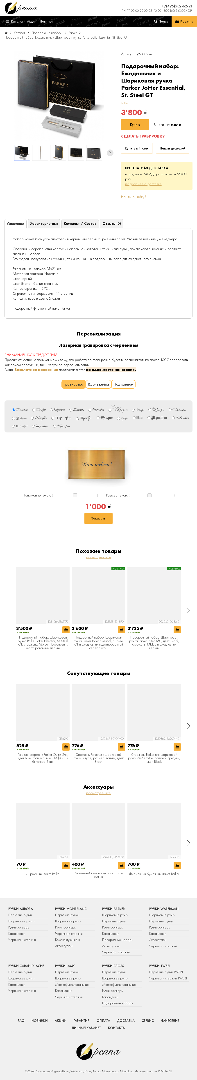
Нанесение (170, 1020)
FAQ (21, 1020)
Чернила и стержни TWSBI (168, 978)
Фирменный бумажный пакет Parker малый (98, 875)
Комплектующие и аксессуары (67, 943)
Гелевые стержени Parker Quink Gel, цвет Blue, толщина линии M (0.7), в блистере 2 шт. (43, 758)
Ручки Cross (113, 966)
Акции (60, 1020)
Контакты (116, 1028)
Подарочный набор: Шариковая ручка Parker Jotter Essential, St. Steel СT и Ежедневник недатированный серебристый (98, 643)
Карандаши (16, 933)
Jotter (125, 103)
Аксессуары (111, 946)
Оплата (103, 1020)
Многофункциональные (72, 984)
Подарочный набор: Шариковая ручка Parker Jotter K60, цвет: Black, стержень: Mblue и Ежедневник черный (154, 643)
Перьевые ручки (20, 915)
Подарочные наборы (117, 940)
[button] (110, 152)
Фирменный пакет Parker (43, 874)
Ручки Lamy (65, 966)
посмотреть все (98, 556)
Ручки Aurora (20, 909)
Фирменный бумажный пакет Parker (154, 874)
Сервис (148, 1020)
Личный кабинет (86, 1028)
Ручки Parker (113, 909)
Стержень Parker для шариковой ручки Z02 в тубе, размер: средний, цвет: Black (154, 758)
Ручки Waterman (164, 909)
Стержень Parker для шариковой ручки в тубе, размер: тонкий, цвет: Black (98, 758)
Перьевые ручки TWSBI (166, 972)
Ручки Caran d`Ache (26, 966)
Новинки (40, 1020)
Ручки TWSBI (159, 966)
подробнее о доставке (143, 183)
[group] (59, 96)
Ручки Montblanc (71, 909)
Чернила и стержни (22, 940)
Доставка (126, 1020)
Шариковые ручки (21, 921)
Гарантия (81, 1020)
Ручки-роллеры (18, 927)
